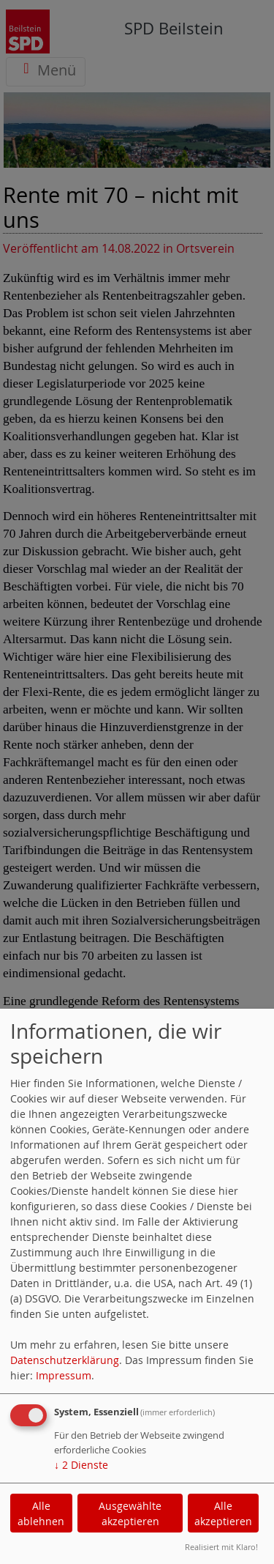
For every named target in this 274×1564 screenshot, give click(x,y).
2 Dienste (81, 1465)
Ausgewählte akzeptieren (130, 1513)
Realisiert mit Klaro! (221, 1546)
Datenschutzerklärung (64, 1360)
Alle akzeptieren (223, 1513)
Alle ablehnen (41, 1513)
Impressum (63, 1375)
